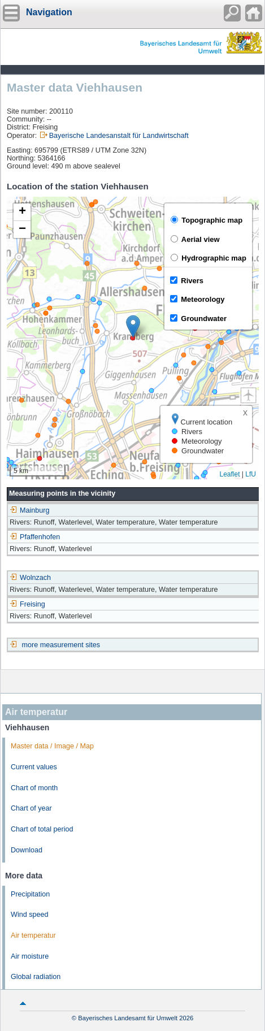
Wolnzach (30, 578)
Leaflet (229, 474)
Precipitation (30, 894)
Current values (34, 767)
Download (26, 850)
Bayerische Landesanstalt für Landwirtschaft (119, 136)
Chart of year (31, 808)
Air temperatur (33, 935)
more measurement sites (61, 645)
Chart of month (34, 788)
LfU (250, 474)
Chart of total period (42, 829)
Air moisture (30, 956)
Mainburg (30, 510)
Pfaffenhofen (35, 537)
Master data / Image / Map (52, 746)
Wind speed (30, 915)
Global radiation (35, 977)
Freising (27, 604)
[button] (133, 326)
